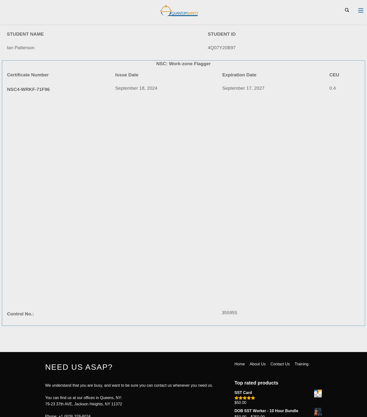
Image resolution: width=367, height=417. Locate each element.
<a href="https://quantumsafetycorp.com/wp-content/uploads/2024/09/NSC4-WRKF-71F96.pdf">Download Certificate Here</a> (183, 213)
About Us (258, 364)
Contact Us (280, 364)
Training (302, 364)
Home (239, 364)
